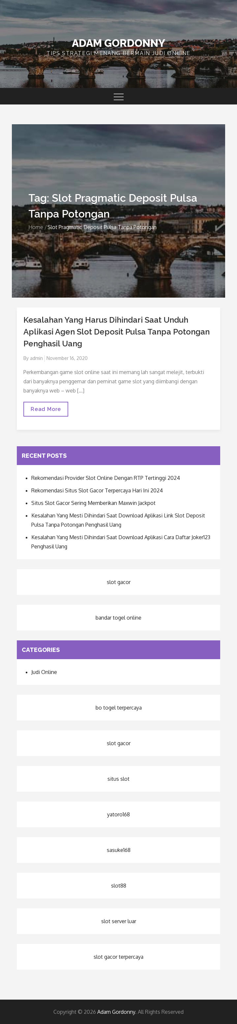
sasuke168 (119, 850)
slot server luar (118, 921)
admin (36, 358)
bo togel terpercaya (119, 707)
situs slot (118, 778)
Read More (45, 411)
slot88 (118, 885)
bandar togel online (118, 617)
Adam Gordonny (118, 43)
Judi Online (44, 672)
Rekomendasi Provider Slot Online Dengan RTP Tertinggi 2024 (105, 478)
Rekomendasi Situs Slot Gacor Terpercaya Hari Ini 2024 (97, 490)
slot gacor (119, 582)
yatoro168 (118, 814)
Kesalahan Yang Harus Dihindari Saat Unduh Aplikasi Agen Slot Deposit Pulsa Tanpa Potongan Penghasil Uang (116, 331)
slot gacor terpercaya (118, 956)
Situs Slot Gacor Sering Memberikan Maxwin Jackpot (93, 503)
